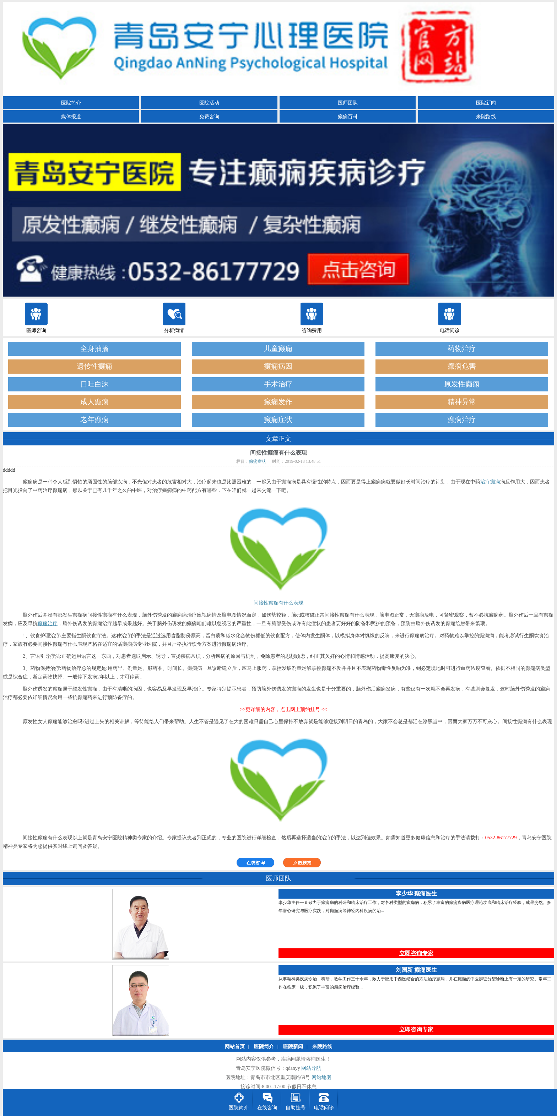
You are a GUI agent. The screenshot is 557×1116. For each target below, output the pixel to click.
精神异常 (462, 402)
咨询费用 (312, 330)
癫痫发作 (278, 402)
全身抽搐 (94, 348)
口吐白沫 (94, 384)
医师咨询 (36, 330)
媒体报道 (71, 116)
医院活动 (209, 102)
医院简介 (71, 102)
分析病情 (174, 330)
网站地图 (321, 1077)
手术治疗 (278, 384)
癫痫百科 (348, 116)
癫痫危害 (462, 366)
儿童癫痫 (278, 348)
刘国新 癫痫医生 (416, 970)
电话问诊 (450, 330)
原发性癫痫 (462, 384)
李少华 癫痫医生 (416, 894)
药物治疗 (462, 348)
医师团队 (348, 102)
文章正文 (278, 438)
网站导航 (311, 1068)
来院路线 (486, 116)
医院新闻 (486, 102)
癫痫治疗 (462, 419)
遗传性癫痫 (94, 366)
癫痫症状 (278, 419)
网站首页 (235, 1047)
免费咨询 (209, 116)
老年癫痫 (94, 419)
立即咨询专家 (416, 953)
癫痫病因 (278, 366)
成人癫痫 (94, 402)
